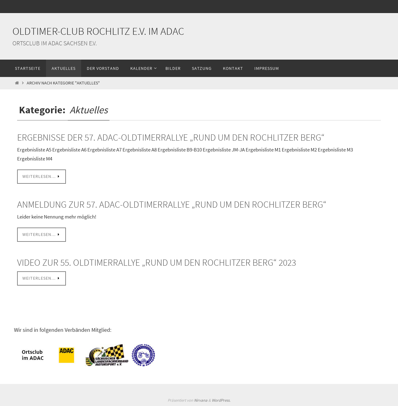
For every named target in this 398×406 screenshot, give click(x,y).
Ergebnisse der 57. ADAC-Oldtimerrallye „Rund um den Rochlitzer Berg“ (171, 137)
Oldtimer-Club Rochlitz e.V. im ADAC (98, 31)
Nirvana (200, 400)
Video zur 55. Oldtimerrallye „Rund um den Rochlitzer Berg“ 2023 (156, 262)
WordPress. (221, 400)
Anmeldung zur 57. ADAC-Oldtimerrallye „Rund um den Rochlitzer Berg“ (171, 204)
